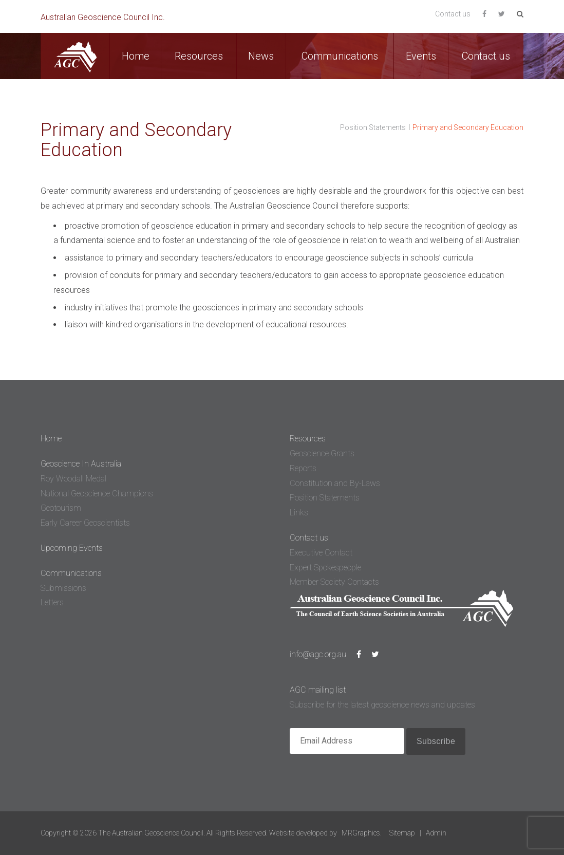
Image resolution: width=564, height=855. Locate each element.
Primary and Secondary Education (467, 127)
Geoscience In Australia (81, 464)
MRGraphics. (362, 833)
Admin (436, 833)
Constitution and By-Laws (335, 483)
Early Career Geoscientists (85, 523)
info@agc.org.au (318, 654)
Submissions (63, 588)
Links (299, 512)
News (261, 56)
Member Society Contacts (334, 582)
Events (421, 56)
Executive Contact (321, 552)
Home (135, 56)
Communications (340, 56)
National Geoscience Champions (97, 493)
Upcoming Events (72, 548)
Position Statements (373, 127)
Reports (303, 468)
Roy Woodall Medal (73, 479)
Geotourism (61, 508)
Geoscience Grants (322, 453)
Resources (199, 56)
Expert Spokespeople (325, 567)
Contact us (453, 14)
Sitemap (402, 833)
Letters (52, 602)
